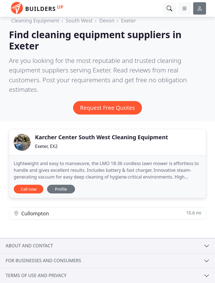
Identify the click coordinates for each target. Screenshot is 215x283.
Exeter (128, 20)
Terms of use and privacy (36, 275)
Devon (106, 20)
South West (79, 20)
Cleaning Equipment (35, 20)
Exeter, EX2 (46, 146)
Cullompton (107, 213)
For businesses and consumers (43, 260)
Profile (61, 189)
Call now (28, 189)
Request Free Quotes (107, 107)
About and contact (29, 246)
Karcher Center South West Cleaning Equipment (101, 137)
